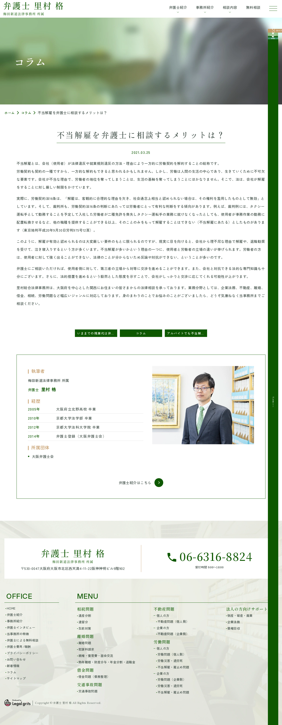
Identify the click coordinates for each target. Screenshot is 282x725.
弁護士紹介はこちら (135, 482)
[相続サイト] (275, 86)
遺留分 (83, 621)
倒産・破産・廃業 (240, 615)
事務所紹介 (15, 620)
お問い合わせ (16, 659)
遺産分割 (84, 615)
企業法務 (233, 621)
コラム (27, 112)
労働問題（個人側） (172, 654)
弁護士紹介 (15, 614)
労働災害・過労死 (170, 660)
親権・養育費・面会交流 (95, 655)
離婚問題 (84, 642)
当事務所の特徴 (18, 633)
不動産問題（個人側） (173, 621)
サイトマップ (16, 678)
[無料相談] (275, 64)
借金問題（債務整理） (94, 676)
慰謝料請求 (86, 649)
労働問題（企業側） (172, 679)
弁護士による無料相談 (22, 640)
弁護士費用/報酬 (19, 646)
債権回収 (233, 628)
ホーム (9, 112)
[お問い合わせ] (275, 50)
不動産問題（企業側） (173, 633)
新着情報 (13, 665)
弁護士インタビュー (21, 627)
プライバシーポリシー (22, 652)
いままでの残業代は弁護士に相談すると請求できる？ (97, 333)
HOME (11, 608)
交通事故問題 (87, 691)
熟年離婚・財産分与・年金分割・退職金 (106, 661)
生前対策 (84, 628)
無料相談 (249, 8)
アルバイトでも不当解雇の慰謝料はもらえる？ (187, 333)
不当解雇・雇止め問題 (173, 666)
